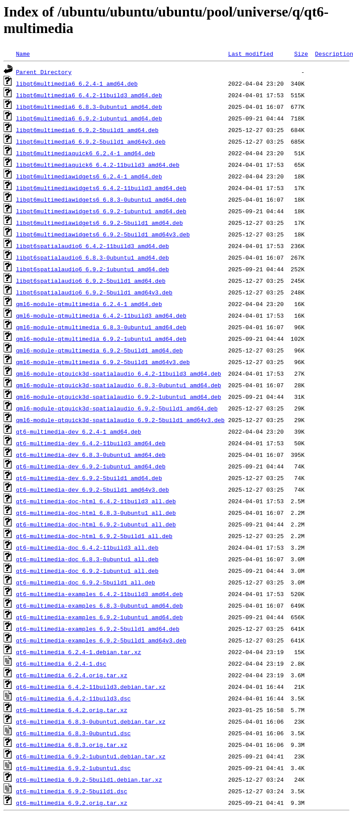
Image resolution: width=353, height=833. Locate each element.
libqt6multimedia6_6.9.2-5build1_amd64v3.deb (90, 141)
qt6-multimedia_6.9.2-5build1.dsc (71, 791)
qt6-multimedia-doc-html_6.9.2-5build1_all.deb (94, 536)
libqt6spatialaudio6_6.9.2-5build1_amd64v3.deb (94, 292)
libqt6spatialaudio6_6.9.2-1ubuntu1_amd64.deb (92, 269)
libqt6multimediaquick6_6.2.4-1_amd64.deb (85, 153)
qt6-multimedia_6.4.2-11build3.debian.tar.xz (90, 687)
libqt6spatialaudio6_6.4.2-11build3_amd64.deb (92, 246)
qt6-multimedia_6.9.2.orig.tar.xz (71, 803)
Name (23, 54)
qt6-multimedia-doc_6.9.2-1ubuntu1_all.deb (87, 571)
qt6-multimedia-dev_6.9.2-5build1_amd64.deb (89, 478)
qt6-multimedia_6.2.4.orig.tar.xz (71, 675)
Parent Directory (44, 72)
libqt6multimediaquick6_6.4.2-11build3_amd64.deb (98, 165)
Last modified (250, 54)
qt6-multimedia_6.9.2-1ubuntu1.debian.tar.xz (90, 756)
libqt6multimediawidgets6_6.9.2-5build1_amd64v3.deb (103, 234)
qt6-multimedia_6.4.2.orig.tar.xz (71, 710)
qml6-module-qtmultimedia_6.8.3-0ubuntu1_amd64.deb (101, 327)
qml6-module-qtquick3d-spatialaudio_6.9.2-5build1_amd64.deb (117, 408)
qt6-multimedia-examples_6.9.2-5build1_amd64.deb (98, 629)
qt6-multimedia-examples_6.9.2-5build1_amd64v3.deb (101, 640)
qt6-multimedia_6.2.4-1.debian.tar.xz (78, 652)
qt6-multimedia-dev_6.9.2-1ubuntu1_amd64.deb (90, 466)
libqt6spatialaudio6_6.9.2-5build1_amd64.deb (90, 281)
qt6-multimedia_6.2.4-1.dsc (61, 663)
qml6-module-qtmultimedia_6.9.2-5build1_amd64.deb (99, 350)
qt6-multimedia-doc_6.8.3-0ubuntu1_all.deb (87, 559)
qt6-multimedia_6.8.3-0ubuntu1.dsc (73, 733)
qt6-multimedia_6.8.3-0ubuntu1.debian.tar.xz (90, 721)
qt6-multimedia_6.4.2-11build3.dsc (73, 698)
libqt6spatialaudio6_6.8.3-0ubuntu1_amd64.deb (92, 257)
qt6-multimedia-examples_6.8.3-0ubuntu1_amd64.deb (99, 605)
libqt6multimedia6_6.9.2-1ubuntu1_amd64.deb (89, 118)
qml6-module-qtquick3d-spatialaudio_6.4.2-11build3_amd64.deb (118, 373)
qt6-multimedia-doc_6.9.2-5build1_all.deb (85, 582)
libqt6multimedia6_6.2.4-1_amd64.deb (77, 83)
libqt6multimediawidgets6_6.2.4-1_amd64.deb (89, 176)
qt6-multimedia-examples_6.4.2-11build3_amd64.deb (99, 594)
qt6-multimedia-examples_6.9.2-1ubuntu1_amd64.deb (99, 617)
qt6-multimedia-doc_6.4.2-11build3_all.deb (87, 547)
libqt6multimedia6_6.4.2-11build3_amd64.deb (89, 95)
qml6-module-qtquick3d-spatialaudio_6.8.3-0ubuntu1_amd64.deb (118, 385)
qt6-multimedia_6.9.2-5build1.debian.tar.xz (89, 779)
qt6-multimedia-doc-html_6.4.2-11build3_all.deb (96, 501)
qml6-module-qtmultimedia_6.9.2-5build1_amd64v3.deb (103, 362)
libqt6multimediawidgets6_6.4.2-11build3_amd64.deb (101, 188)
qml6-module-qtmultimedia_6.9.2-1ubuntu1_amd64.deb (101, 339)
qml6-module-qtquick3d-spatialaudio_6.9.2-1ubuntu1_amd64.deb (118, 397)
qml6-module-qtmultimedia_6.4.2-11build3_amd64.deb (101, 315)
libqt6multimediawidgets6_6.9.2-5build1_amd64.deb (99, 223)
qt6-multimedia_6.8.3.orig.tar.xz (71, 745)
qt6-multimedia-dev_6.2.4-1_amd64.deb (78, 431)
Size (301, 54)
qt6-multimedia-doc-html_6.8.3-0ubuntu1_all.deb (96, 513)
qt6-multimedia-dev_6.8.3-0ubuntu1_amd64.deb (90, 455)
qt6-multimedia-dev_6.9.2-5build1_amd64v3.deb (92, 489)
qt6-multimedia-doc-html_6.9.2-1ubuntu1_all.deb (96, 524)
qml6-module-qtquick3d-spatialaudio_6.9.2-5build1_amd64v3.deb (120, 420)
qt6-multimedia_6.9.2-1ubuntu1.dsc (73, 768)
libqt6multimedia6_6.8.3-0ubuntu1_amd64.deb (89, 107)
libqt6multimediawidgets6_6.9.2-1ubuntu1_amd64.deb (101, 211)
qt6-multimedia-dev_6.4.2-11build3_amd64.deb (90, 443)
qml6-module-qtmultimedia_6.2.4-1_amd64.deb (89, 304)
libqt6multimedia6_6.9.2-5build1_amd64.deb (87, 130)
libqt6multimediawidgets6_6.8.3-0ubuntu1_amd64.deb (101, 199)
